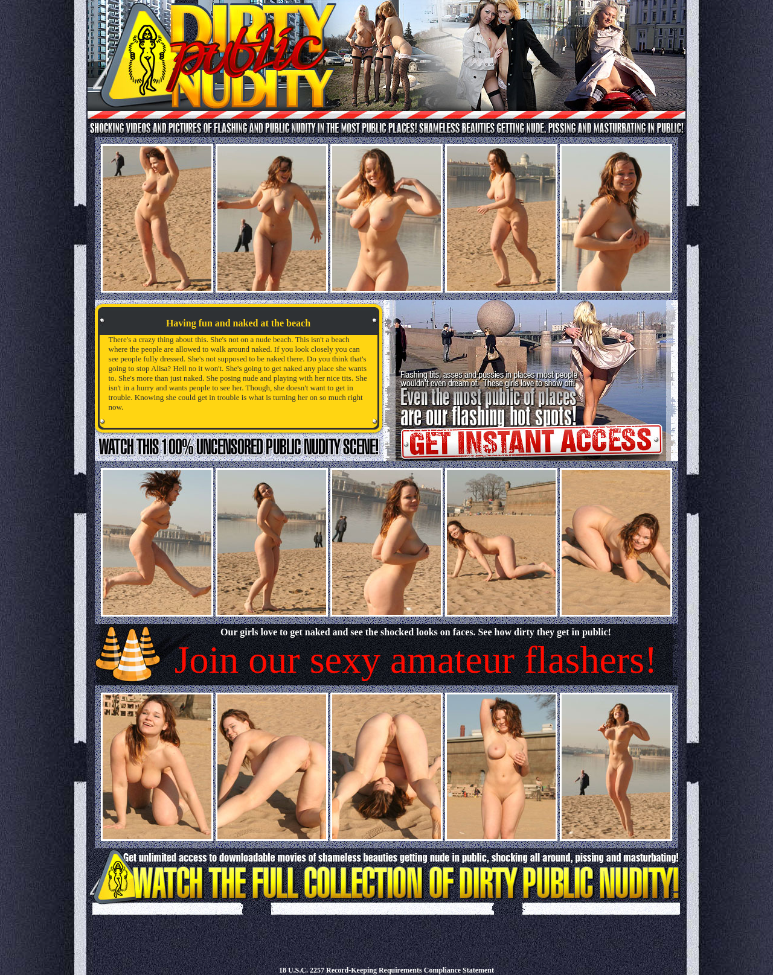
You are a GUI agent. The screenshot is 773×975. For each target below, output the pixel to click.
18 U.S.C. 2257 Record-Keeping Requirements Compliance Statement (386, 970)
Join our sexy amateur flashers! (416, 659)
